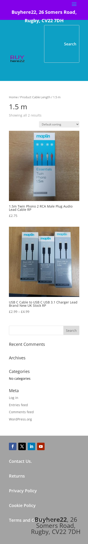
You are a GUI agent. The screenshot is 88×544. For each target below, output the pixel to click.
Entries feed (18, 405)
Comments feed (21, 412)
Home (13, 97)
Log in (13, 397)
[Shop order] (59, 124)
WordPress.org (20, 419)
